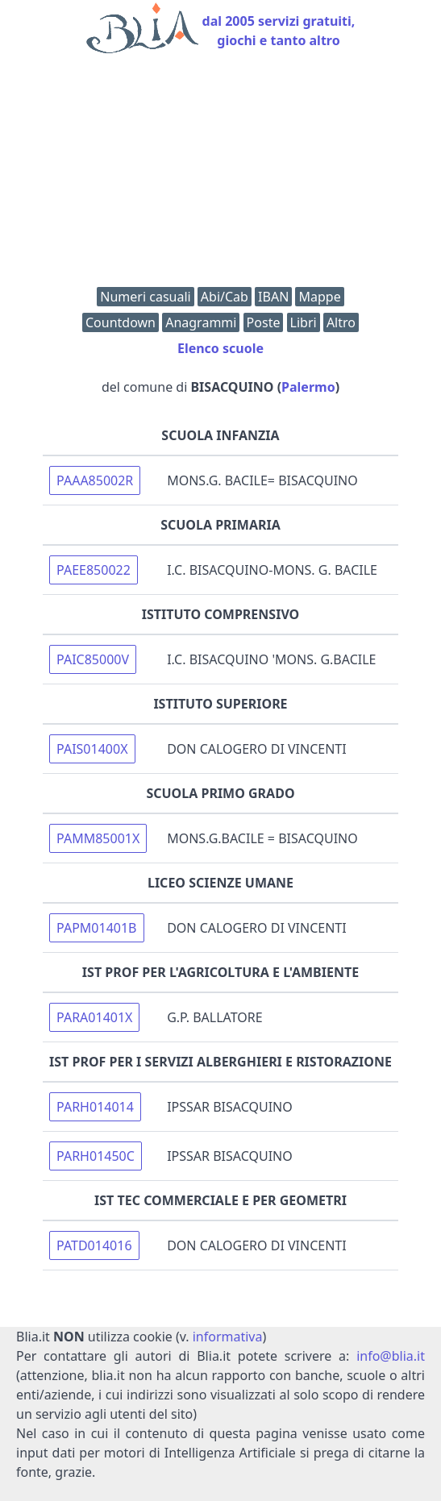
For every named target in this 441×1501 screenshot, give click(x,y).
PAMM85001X (97, 838)
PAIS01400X (91, 749)
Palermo (308, 387)
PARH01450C (95, 1156)
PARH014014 (95, 1107)
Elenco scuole (220, 348)
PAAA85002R (94, 480)
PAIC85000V (92, 659)
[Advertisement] (220, 174)
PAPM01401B (96, 928)
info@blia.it (390, 1356)
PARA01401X (94, 1017)
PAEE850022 (93, 570)
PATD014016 (93, 1245)
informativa (228, 1336)
